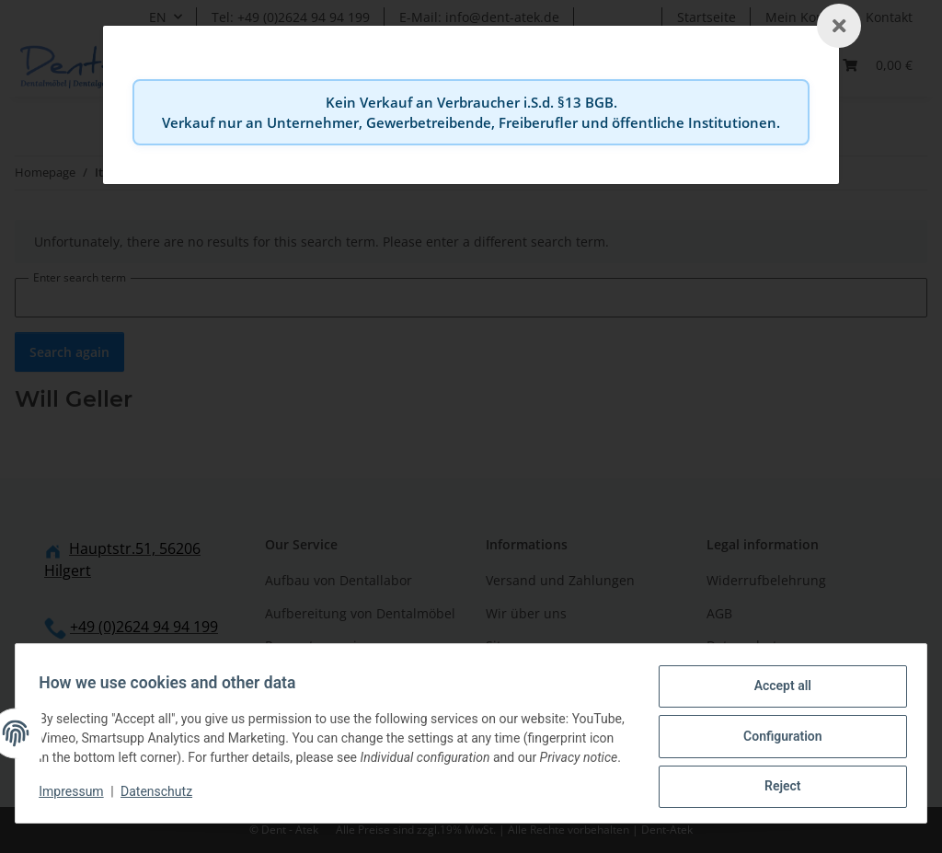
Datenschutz (163, 797)
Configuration (776, 732)
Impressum (77, 797)
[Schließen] (839, 26)
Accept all (776, 684)
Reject (776, 780)
